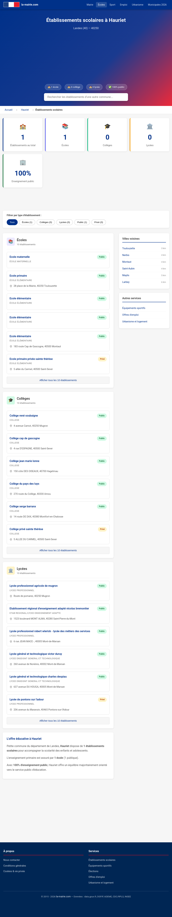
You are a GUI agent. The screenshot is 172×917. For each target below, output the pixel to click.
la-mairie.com (63, 896)
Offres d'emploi (130, 314)
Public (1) (82, 222)
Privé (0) (98, 222)
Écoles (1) (27, 222)
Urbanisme (137, 4)
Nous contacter (11, 860)
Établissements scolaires (102, 860)
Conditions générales (14, 865)
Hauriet (25, 109)
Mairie (90, 4)
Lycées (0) (64, 222)
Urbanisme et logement (134, 321)
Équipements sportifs (133, 308)
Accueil (8, 109)
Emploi (123, 4)
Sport (112, 4)
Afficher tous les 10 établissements (58, 380)
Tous (12, 222)
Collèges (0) (46, 222)
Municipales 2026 (157, 4)
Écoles (101, 4)
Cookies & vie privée (14, 871)
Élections (93, 871)
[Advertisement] (86, 57)
